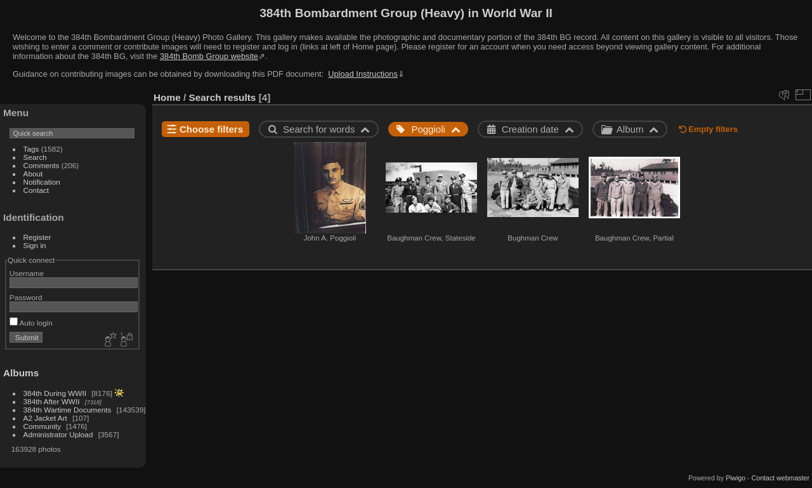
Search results (222, 97)
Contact (36, 190)
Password (26, 297)
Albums (21, 372)
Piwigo (735, 478)
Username (27, 273)
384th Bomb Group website (209, 56)
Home (167, 97)
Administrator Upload (58, 434)
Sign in (34, 245)
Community (42, 426)
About (33, 173)
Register (37, 237)
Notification (41, 182)
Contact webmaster (780, 478)
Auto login (31, 323)
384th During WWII (54, 393)
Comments (41, 165)
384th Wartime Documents (67, 410)
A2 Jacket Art (45, 418)
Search (35, 157)
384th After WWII (51, 401)
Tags (31, 149)
